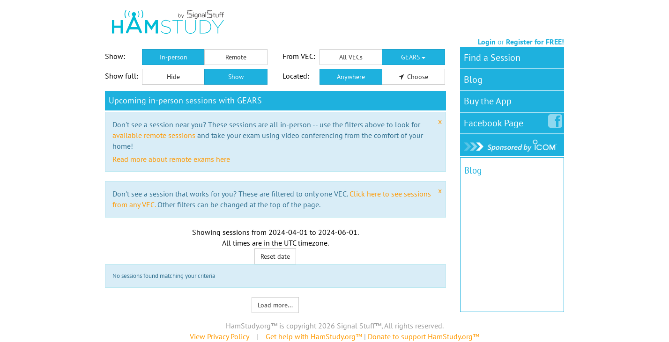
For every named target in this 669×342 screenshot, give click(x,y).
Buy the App (488, 101)
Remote (235, 57)
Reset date (275, 256)
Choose (414, 77)
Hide (173, 77)
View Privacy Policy (219, 336)
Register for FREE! (535, 41)
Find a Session (492, 57)
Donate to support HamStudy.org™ (423, 336)
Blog (473, 79)
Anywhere (351, 77)
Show (236, 77)
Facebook (495, 121)
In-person (173, 57)
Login (487, 41)
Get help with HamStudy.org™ (314, 336)
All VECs (351, 57)
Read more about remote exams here (171, 159)
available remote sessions (153, 135)
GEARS (413, 57)
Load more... (275, 305)
